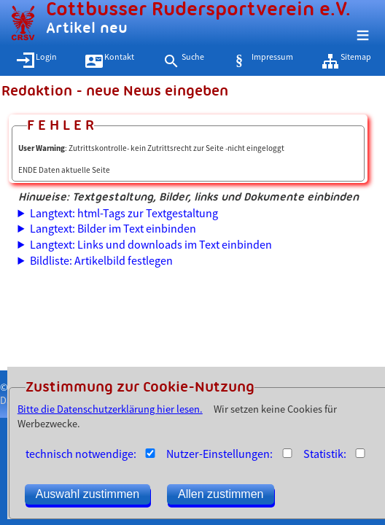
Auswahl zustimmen (87, 494)
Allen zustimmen (220, 494)
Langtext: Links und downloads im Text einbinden (151, 244)
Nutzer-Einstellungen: (219, 453)
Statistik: (324, 453)
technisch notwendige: (81, 453)
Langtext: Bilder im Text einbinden (113, 228)
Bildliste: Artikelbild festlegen (101, 260)
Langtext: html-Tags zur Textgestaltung (124, 213)
